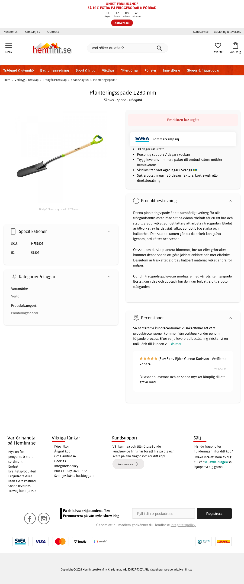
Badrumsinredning (54, 70)
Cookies (60, 461)
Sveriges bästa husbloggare (74, 476)
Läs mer (175, 344)
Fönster (150, 70)
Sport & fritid (86, 70)
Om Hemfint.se (65, 456)
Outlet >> (53, 31)
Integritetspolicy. (183, 525)
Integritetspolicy (66, 466)
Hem (7, 80)
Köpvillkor (61, 446)
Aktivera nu (122, 23)
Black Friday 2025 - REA (70, 471)
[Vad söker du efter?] (127, 48)
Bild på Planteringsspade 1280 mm (58, 209)
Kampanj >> (32, 31)
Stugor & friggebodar (203, 70)
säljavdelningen (216, 462)
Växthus (108, 70)
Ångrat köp (62, 451)
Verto (15, 296)
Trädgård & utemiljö (18, 70)
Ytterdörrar (129, 70)
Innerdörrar (171, 70)
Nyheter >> (10, 31)
